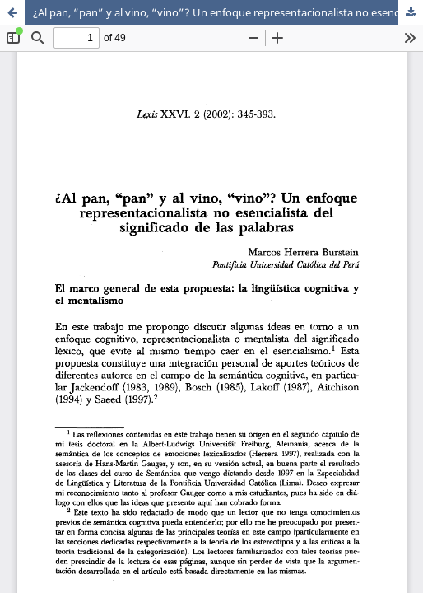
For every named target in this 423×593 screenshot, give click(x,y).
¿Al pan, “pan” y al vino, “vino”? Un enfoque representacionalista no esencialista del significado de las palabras (228, 12)
